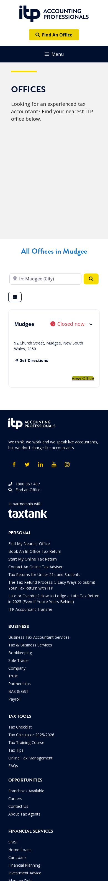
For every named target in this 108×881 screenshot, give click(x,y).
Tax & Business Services (30, 645)
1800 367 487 (24, 483)
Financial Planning (24, 865)
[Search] (91, 278)
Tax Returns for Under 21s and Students (44, 574)
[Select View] (15, 297)
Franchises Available (26, 790)
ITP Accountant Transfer (30, 609)
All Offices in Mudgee (54, 251)
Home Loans (20, 849)
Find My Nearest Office (29, 543)
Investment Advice (24, 872)
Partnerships (19, 683)
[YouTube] (53, 464)
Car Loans (17, 857)
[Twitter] (27, 464)
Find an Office (24, 489)
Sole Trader (18, 660)
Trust (13, 675)
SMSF (13, 842)
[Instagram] (67, 464)
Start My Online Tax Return (32, 559)
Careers (15, 798)
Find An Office (54, 35)
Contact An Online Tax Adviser (35, 566)
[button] (71, 324)
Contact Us (18, 806)
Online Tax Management (30, 758)
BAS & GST (18, 691)
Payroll (14, 699)
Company (16, 668)
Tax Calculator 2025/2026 (31, 734)
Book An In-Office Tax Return (34, 551)
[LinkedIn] (40, 464)
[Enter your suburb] (45, 278)
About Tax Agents (24, 814)
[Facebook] (13, 464)
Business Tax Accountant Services (39, 637)
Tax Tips (16, 750)
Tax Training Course (26, 742)
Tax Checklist (20, 727)
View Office (83, 378)
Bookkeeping (20, 652)
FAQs (13, 765)
